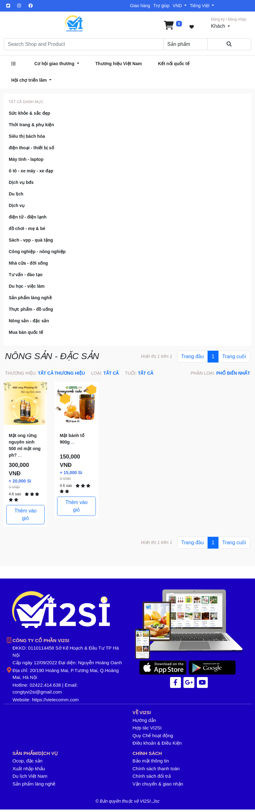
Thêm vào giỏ (25, 514)
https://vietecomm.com (55, 699)
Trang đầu (192, 356)
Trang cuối (234, 356)
